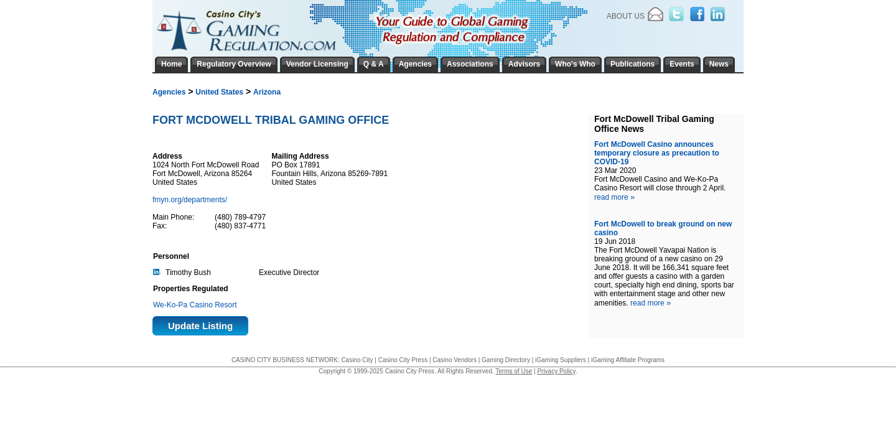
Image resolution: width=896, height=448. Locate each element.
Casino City (357, 360)
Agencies (168, 92)
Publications (632, 64)
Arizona (267, 92)
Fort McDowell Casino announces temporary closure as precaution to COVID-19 (656, 153)
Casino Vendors (454, 360)
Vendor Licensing (317, 64)
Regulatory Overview (234, 64)
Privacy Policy (556, 371)
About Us (626, 16)
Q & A (373, 64)
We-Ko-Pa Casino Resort (195, 305)
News (719, 64)
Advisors (524, 64)
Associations (470, 64)
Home (171, 64)
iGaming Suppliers (560, 360)
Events (682, 64)
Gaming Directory (506, 360)
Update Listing (200, 325)
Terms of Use (513, 371)
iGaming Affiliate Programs (628, 360)
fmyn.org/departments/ (190, 199)
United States (219, 92)
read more (614, 197)
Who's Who (575, 64)
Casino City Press (402, 360)
